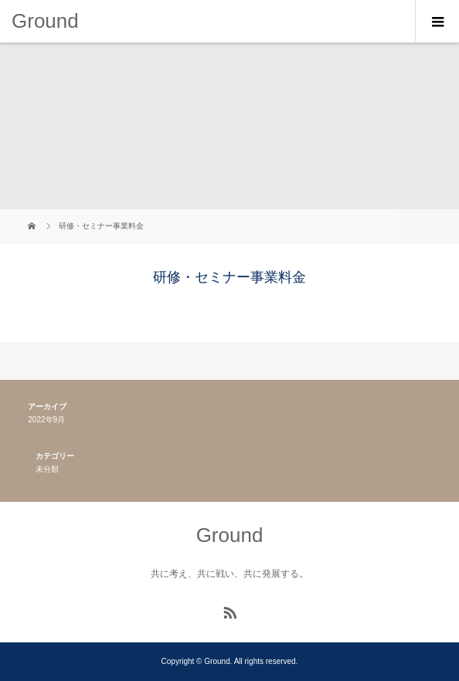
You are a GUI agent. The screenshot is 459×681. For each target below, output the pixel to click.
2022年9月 (46, 419)
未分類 (47, 469)
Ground (45, 20)
